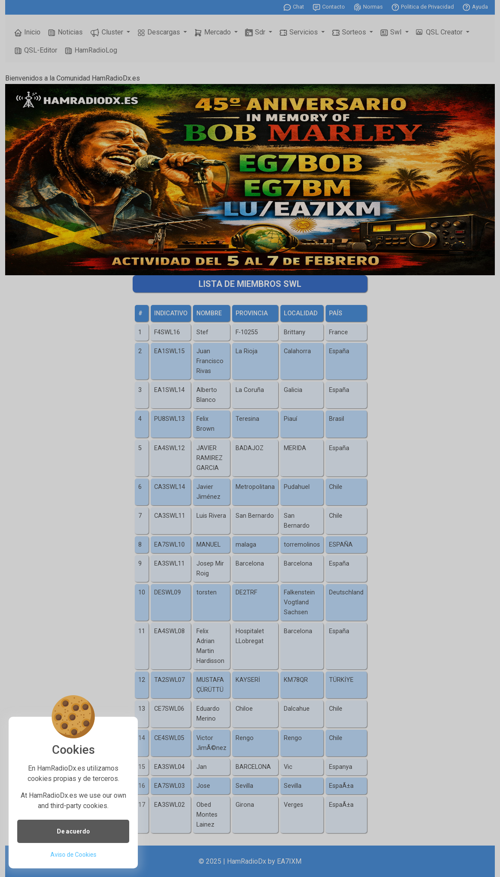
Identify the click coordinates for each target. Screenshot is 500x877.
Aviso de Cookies (73, 854)
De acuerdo (73, 831)
